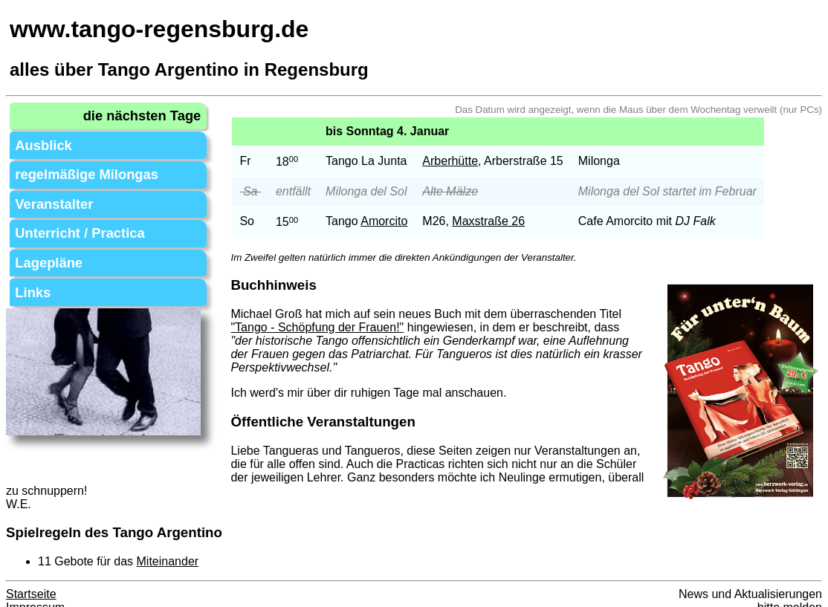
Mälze (472, 191)
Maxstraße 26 (498, 221)
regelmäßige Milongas (76, 166)
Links (29, 272)
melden (802, 594)
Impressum (35, 594)
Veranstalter (48, 192)
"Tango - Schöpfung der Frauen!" (327, 327)
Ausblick (39, 140)
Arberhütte (460, 161)
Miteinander (168, 548)
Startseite (31, 580)
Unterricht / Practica (70, 218)
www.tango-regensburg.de (159, 29)
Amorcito (394, 221)
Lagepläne (43, 245)
